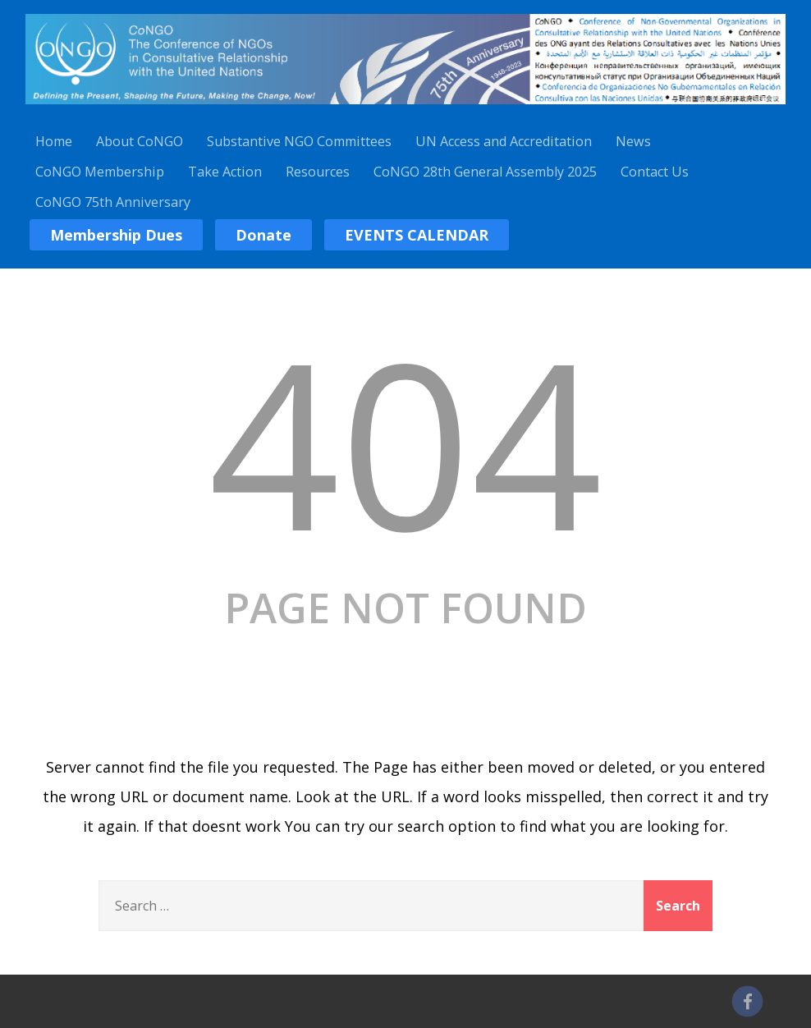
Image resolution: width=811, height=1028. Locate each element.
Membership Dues (116, 235)
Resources (318, 172)
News (633, 141)
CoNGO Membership (99, 172)
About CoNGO (139, 141)
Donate (263, 235)
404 (405, 441)
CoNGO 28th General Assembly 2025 (485, 172)
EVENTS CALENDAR (416, 235)
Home (53, 141)
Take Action (225, 172)
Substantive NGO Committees (299, 141)
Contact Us (655, 172)
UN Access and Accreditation (503, 141)
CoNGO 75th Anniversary (112, 202)
